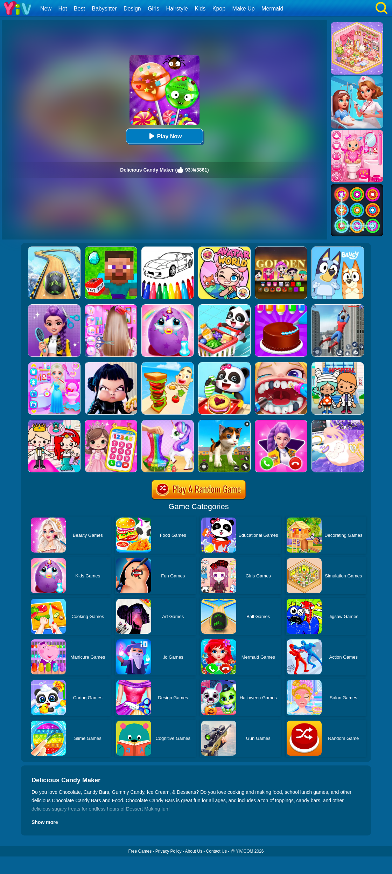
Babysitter (104, 9)
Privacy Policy (168, 851)
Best (79, 9)
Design (132, 9)
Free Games (140, 851)
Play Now (164, 136)
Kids (200, 9)
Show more (44, 822)
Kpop (218, 9)
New (45, 9)
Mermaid (272, 9)
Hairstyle (177, 9)
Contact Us (216, 851)
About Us (193, 851)
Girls (153, 9)
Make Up (243, 9)
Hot (62, 9)
